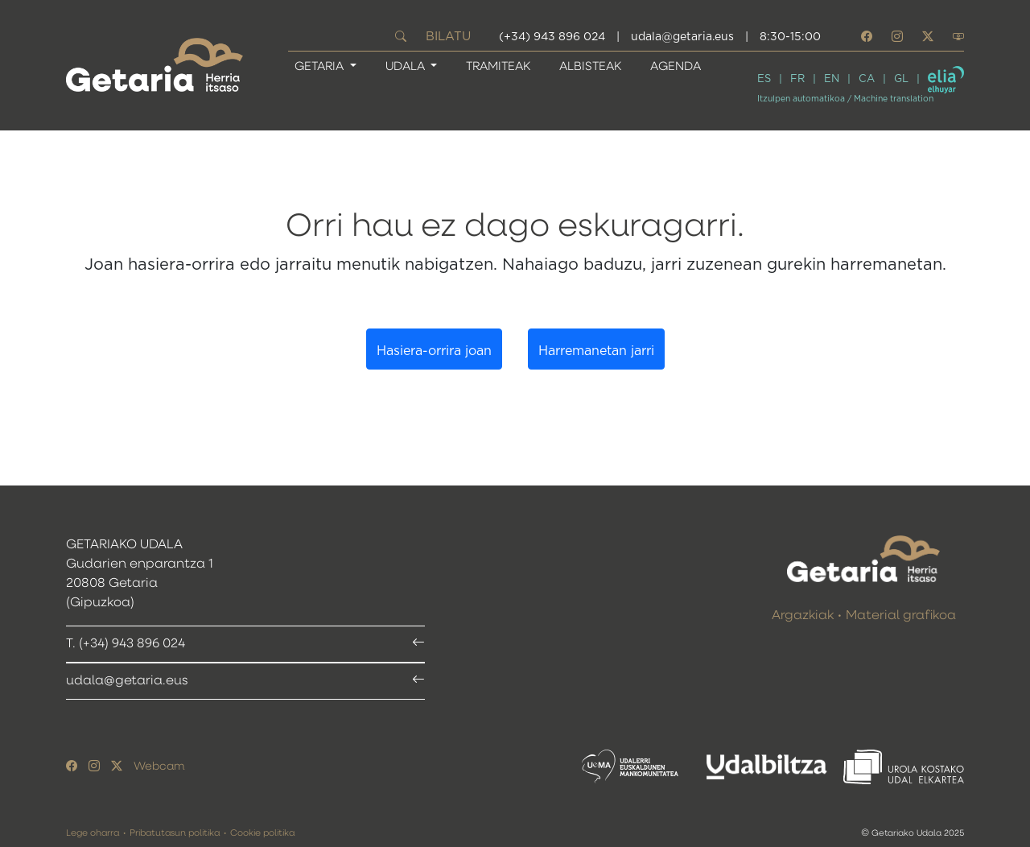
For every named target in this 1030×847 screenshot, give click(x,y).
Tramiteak (498, 66)
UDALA (406, 66)
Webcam (159, 766)
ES (764, 79)
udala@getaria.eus (682, 37)
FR (797, 79)
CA (867, 79)
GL (901, 79)
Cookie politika (262, 832)
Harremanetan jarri (596, 351)
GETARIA (321, 66)
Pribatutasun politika (175, 832)
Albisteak (590, 66)
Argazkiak (803, 615)
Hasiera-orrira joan (434, 351)
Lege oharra (92, 832)
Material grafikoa (901, 615)
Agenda (675, 66)
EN (831, 79)
